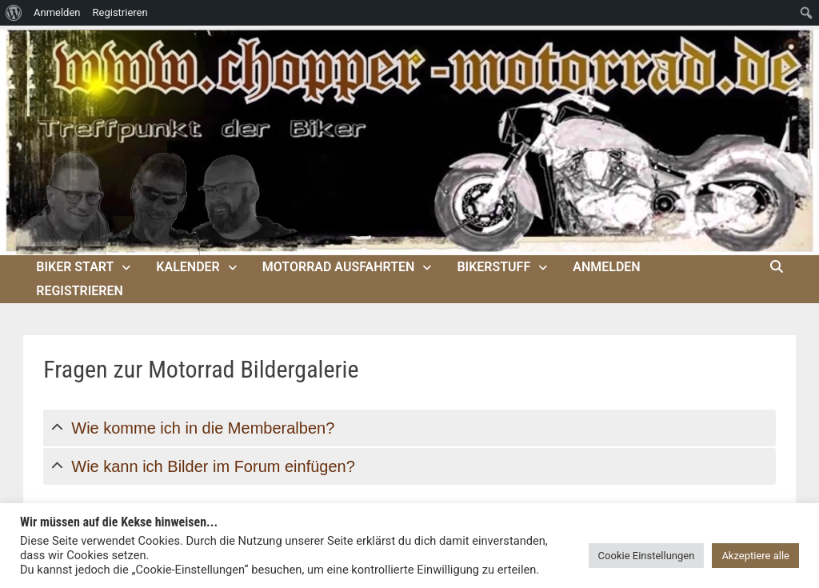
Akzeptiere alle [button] (755, 556)
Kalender (187, 266)
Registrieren (79, 290)
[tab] (409, 428)
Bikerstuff (493, 266)
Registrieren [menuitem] (120, 12)
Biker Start (75, 266)
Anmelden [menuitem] (57, 12)
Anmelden (606, 266)
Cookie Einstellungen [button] (646, 556)
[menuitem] (14, 13)
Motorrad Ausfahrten (338, 266)
